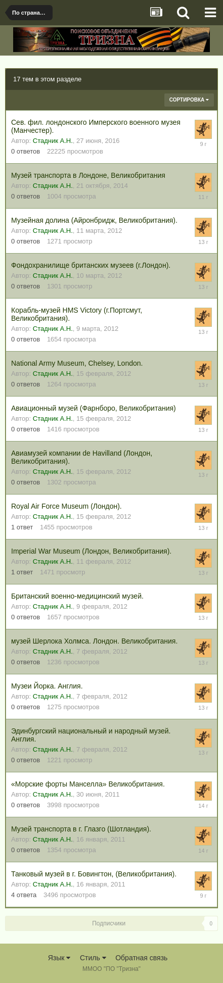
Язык (59, 958)
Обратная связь (141, 958)
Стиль (93, 958)
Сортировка (189, 100)
